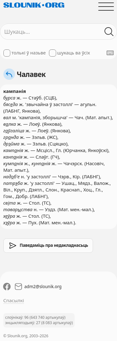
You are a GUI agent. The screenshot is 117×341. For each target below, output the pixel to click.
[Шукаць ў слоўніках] (109, 32)
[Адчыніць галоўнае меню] (106, 6)
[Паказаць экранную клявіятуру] (110, 53)
